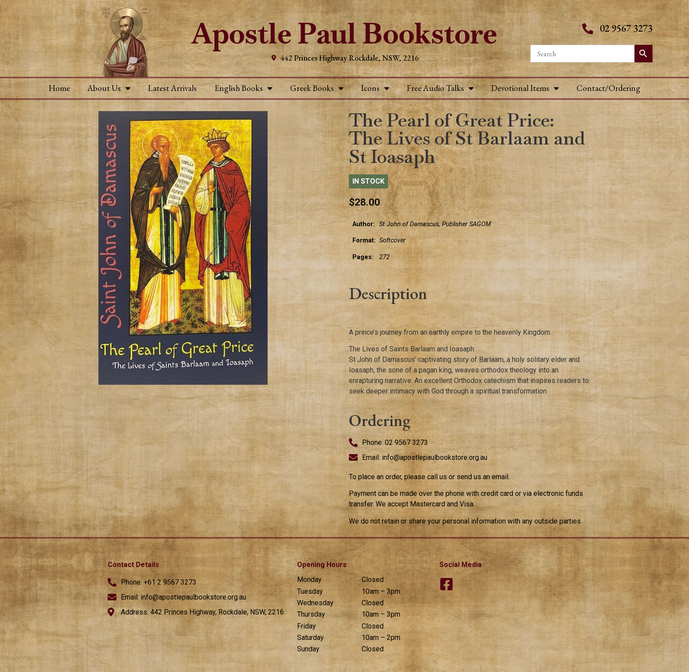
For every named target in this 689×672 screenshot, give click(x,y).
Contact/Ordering (608, 88)
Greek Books (317, 88)
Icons (375, 88)
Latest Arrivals (172, 88)
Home (59, 88)
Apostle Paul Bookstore (344, 33)
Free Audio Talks (440, 88)
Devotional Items (525, 88)
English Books (243, 88)
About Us (109, 88)
